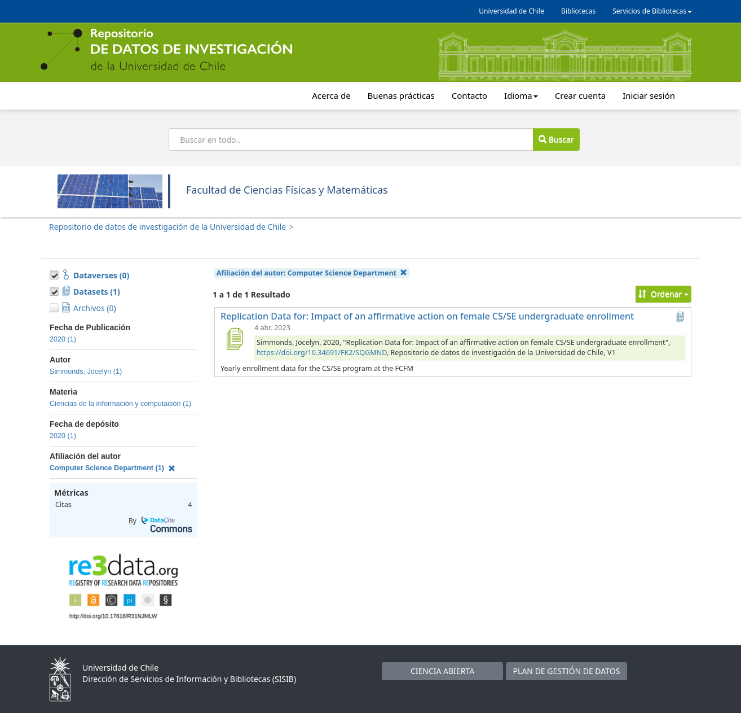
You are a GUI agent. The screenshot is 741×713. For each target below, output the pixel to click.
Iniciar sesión (649, 95)
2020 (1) (63, 339)
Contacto (469, 95)
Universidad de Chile (511, 11)
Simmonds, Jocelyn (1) (86, 371)
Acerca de (331, 95)
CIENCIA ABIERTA (442, 671)
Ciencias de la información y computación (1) (120, 404)
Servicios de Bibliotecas (652, 11)
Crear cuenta (580, 95)
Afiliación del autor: (312, 273)
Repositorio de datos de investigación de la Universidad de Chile (167, 226)
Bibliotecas (578, 11)
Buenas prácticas (401, 95)
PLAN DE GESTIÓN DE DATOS (566, 671)
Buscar (556, 139)
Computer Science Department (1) (112, 468)
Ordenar (663, 293)
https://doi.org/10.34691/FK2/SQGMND (322, 352)
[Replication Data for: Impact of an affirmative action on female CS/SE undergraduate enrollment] (234, 338)
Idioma (521, 95)
